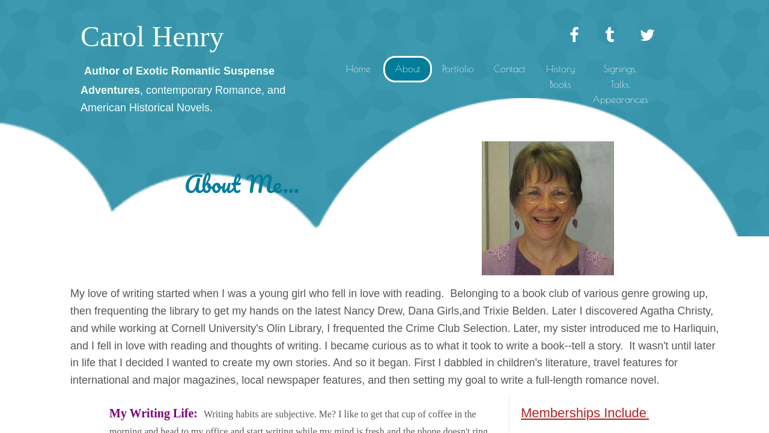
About (408, 68)
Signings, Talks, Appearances (620, 84)
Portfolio (458, 68)
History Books (560, 76)
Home (358, 68)
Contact (510, 68)
